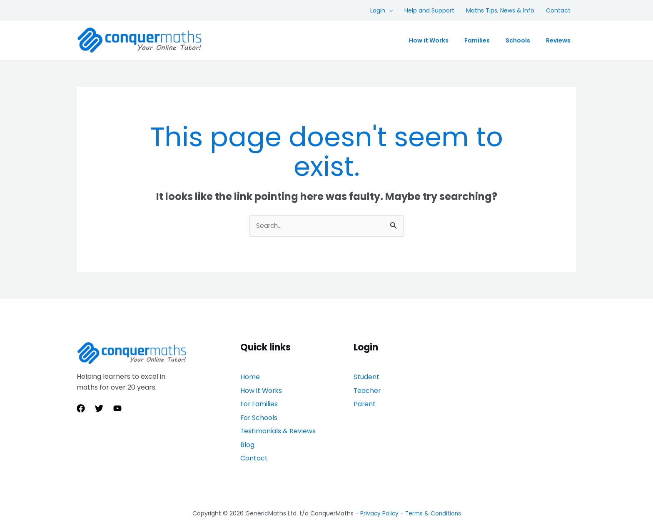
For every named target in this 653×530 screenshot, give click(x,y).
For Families (259, 398)
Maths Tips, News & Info (500, 10)
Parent (365, 398)
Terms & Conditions (433, 493)
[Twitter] (99, 409)
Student (366, 377)
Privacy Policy (378, 493)
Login (381, 10)
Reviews (558, 40)
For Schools (259, 409)
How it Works (429, 40)
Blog (247, 430)
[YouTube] (117, 409)
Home (250, 377)
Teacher (367, 388)
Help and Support (429, 10)
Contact (558, 10)
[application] (389, 10)
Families (477, 40)
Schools (518, 40)
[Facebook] (81, 409)
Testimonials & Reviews (278, 420)
